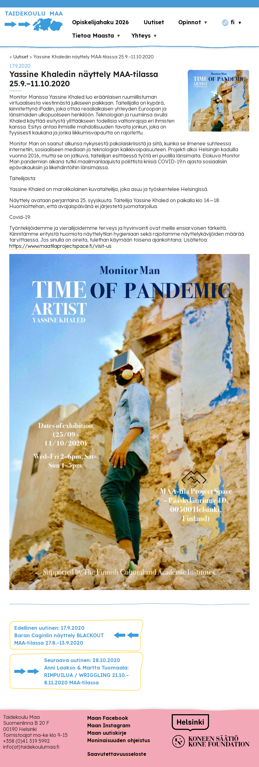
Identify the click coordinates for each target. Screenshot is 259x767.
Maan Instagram (108, 725)
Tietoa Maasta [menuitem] (93, 37)
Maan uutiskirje (106, 733)
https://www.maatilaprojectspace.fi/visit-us (60, 246)
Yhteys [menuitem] (140, 37)
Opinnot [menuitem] (189, 24)
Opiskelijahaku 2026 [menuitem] (100, 22)
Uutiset (20, 57)
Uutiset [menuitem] (153, 22)
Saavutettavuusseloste (116, 754)
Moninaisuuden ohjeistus (118, 740)
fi (232, 22)
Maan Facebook (107, 718)
